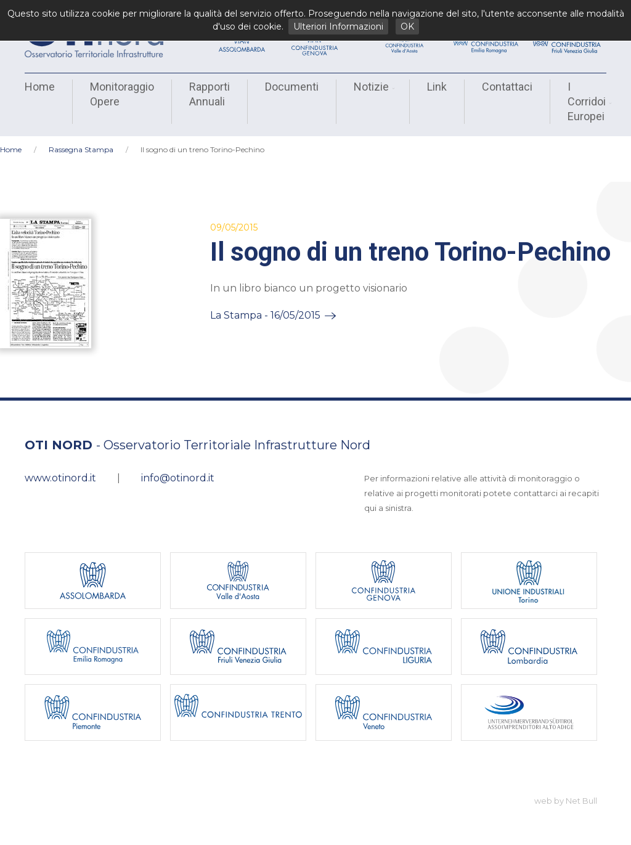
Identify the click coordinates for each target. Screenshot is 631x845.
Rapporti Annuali (209, 94)
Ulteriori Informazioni (338, 26)
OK (407, 26)
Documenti (292, 86)
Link (437, 86)
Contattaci (507, 86)
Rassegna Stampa (81, 149)
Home (40, 86)
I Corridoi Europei (588, 101)
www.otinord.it (60, 478)
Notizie (373, 86)
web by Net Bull (565, 801)
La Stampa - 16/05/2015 (265, 315)
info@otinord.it (177, 478)
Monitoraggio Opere (122, 94)
